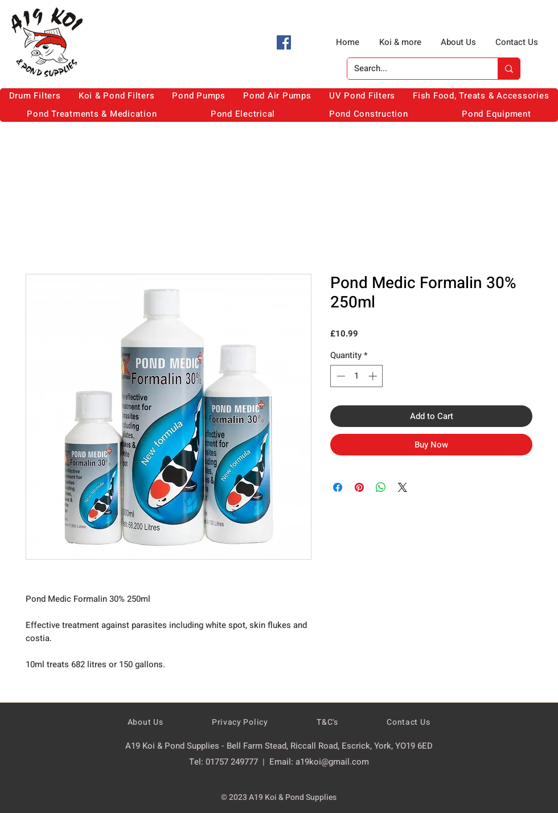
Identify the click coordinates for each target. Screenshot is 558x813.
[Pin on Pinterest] (359, 487)
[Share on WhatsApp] (381, 487)
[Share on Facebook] (337, 487)
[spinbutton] (356, 376)
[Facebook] (284, 42)
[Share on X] (402, 487)
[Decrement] (339, 376)
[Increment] (373, 376)
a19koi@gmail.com (332, 761)
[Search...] (414, 68)
